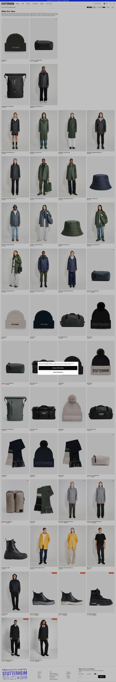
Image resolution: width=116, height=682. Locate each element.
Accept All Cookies (58, 368)
